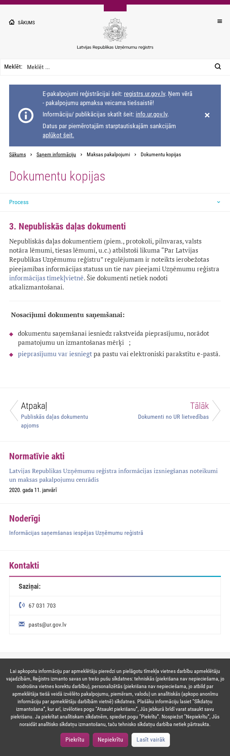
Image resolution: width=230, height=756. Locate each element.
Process (19, 202)
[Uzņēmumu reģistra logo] (115, 37)
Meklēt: (13, 66)
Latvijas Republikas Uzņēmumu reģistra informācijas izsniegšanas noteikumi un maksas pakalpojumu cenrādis (113, 475)
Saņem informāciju (56, 154)
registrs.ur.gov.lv (144, 93)
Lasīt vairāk (150, 739)
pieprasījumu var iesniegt (55, 353)
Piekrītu (74, 739)
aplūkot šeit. (58, 135)
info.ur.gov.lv (151, 114)
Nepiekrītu (110, 739)
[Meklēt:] (220, 67)
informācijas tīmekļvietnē (46, 277)
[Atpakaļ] (57, 414)
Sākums (17, 154)
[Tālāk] (172, 412)
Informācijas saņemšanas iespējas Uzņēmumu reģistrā (76, 532)
